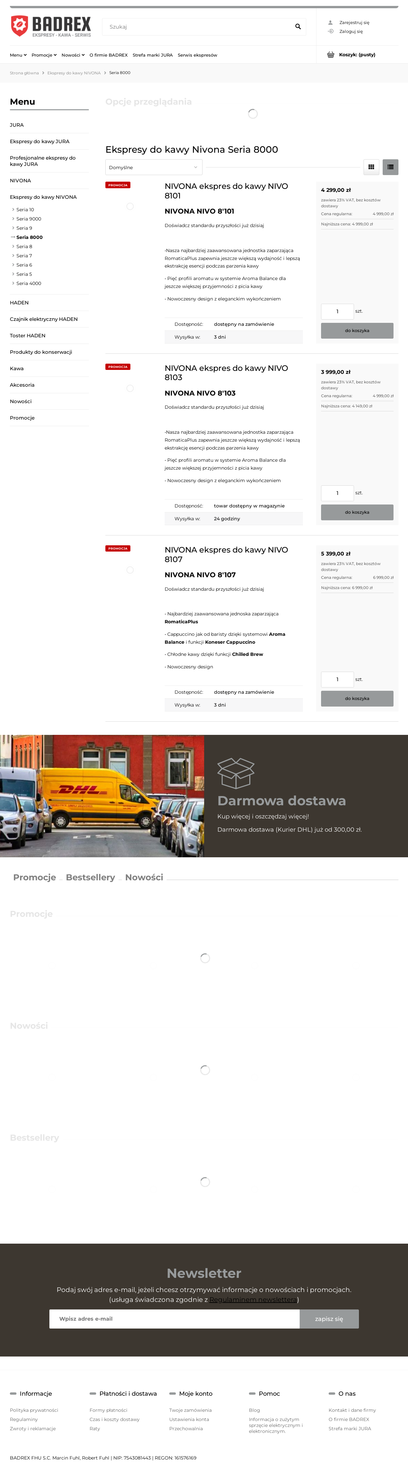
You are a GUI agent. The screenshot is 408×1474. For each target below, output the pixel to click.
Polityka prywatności (34, 1410)
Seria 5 (24, 274)
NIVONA (20, 180)
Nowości (21, 401)
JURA (17, 125)
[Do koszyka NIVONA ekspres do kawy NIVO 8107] (357, 699)
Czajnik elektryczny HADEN (44, 319)
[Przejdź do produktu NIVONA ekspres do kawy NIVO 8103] (130, 444)
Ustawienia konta (189, 1419)
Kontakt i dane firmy (352, 1410)
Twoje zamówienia (190, 1410)
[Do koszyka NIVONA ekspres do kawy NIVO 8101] (357, 331)
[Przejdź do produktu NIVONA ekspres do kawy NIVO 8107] (130, 628)
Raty (95, 1429)
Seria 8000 (29, 237)
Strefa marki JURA (350, 1429)
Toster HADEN (27, 335)
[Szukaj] (298, 27)
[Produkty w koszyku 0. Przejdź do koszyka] (357, 54)
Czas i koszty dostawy (115, 1419)
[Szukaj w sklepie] (198, 27)
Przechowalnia (186, 1429)
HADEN (19, 302)
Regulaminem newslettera (253, 1300)
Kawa (17, 368)
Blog (254, 1410)
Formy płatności (108, 1410)
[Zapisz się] (329, 1319)
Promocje (22, 418)
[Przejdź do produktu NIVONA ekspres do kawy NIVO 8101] (130, 262)
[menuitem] (18, 54)
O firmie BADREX (349, 1419)
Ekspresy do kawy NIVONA (43, 197)
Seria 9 (24, 228)
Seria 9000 (28, 219)
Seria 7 (24, 256)
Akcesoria (22, 385)
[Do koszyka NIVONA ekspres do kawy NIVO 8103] (357, 512)
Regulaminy (24, 1419)
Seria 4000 (28, 283)
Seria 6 (24, 265)
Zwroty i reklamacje (33, 1429)
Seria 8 (24, 246)
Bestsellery (90, 877)
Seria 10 (25, 210)
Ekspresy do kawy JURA (39, 141)
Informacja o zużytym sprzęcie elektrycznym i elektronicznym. (276, 1425)
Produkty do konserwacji (41, 352)
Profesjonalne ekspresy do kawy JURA (43, 161)
